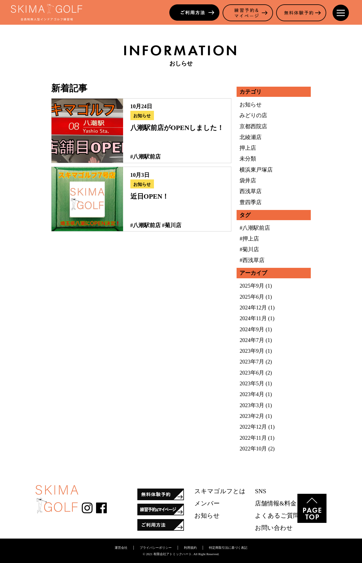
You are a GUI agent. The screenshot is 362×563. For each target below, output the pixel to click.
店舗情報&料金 (275, 503)
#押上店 (249, 239)
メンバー (207, 503)
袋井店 (247, 180)
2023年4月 (251, 394)
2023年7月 (251, 362)
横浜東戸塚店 (256, 170)
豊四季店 (250, 202)
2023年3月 (251, 405)
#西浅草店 (251, 260)
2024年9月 (251, 329)
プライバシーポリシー (156, 547)
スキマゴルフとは (220, 491)
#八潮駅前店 (254, 228)
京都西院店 (253, 126)
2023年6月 (251, 373)
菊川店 (173, 225)
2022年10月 (253, 449)
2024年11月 (253, 318)
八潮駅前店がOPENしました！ (177, 127)
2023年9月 (251, 351)
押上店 (247, 148)
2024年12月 (253, 307)
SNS (260, 491)
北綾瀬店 (250, 137)
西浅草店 (250, 191)
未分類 (247, 159)
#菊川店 (249, 249)
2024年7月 (251, 340)
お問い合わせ (274, 527)
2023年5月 (251, 383)
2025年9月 (251, 286)
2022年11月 (253, 438)
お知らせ (142, 115)
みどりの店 (253, 115)
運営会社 (121, 547)
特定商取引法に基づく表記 (228, 547)
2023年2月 (251, 416)
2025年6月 (251, 297)
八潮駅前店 (147, 157)
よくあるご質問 (277, 515)
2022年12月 (253, 427)
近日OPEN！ (149, 196)
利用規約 (190, 547)
